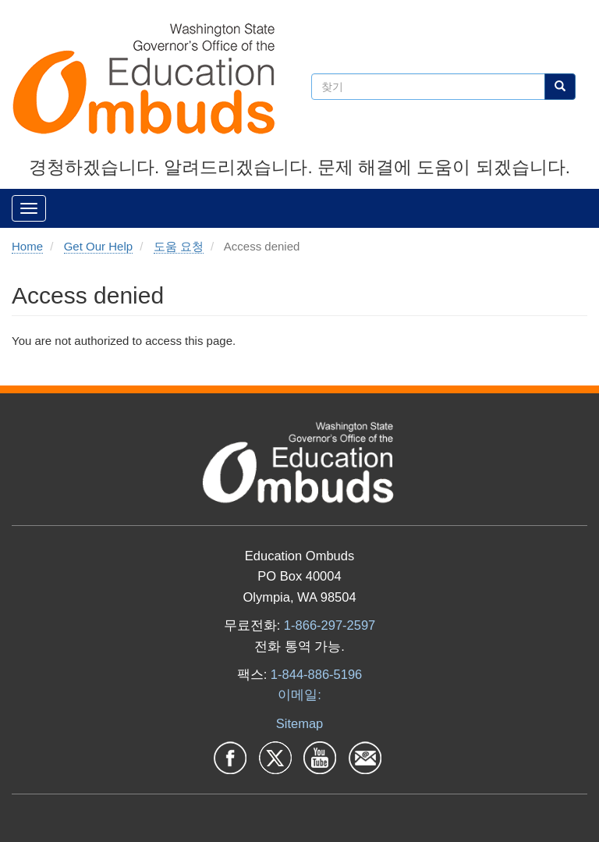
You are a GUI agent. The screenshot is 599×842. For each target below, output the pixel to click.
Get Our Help (98, 246)
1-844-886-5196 (316, 674)
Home (27, 246)
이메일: (299, 694)
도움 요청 (179, 246)
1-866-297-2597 (329, 625)
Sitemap (300, 723)
